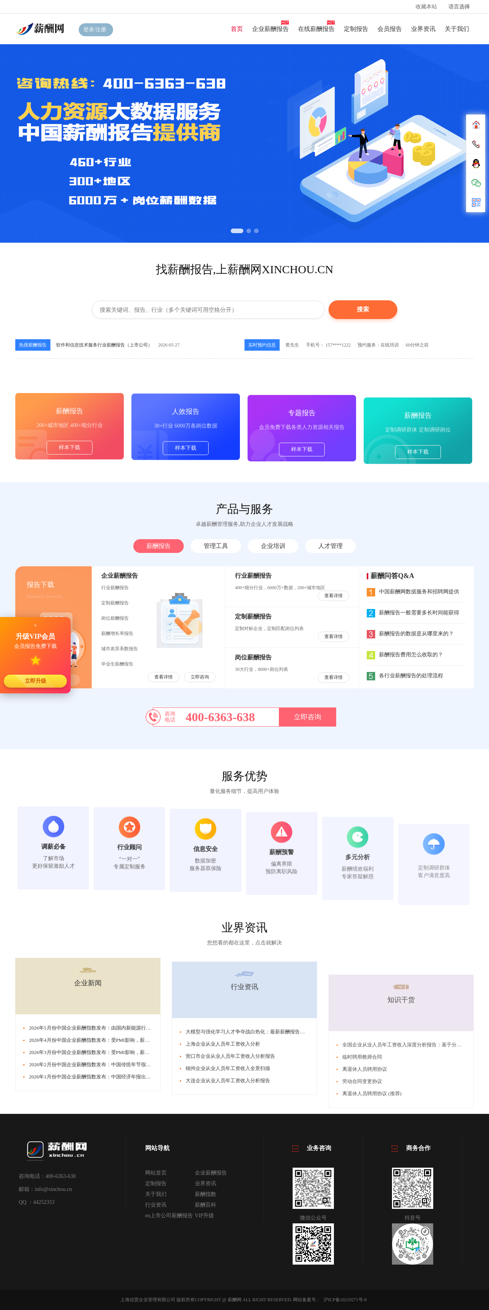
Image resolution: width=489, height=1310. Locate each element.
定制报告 (356, 29)
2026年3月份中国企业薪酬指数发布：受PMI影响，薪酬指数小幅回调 (104, 1176)
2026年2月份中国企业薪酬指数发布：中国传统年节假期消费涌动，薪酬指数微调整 (119, 1188)
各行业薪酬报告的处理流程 (405, 675)
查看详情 (163, 677)
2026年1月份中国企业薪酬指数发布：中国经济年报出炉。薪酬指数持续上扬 (112, 1200)
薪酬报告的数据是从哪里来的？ (410, 633)
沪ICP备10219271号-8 (345, 1299)
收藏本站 (426, 7)
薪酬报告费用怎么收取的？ (405, 654)
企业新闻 (88, 1106)
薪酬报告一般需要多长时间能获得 (413, 613)
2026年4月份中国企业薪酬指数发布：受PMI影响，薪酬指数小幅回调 (104, 1164)
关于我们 (457, 29)
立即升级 (35, 681)
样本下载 (69, 509)
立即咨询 (200, 677)
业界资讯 (423, 29)
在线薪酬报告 (316, 29)
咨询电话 (170, 717)
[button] (237, 231)
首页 (237, 29)
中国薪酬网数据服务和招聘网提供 (413, 592)
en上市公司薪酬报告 (169, 1215)
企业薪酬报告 (270, 29)
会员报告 (389, 29)
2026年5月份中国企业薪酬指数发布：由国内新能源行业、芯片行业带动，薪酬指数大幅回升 (129, 1151)
